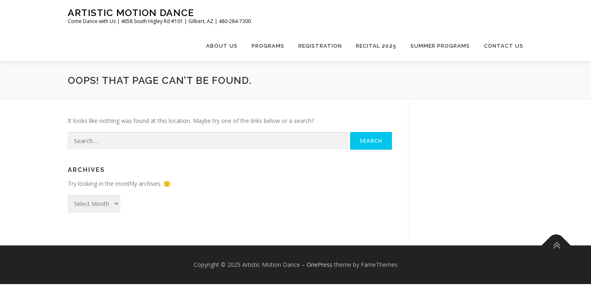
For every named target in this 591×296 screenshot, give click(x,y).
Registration (320, 46)
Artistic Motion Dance (131, 12)
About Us (222, 46)
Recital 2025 (376, 46)
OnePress (319, 264)
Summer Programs (440, 46)
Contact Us (503, 46)
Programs (268, 46)
